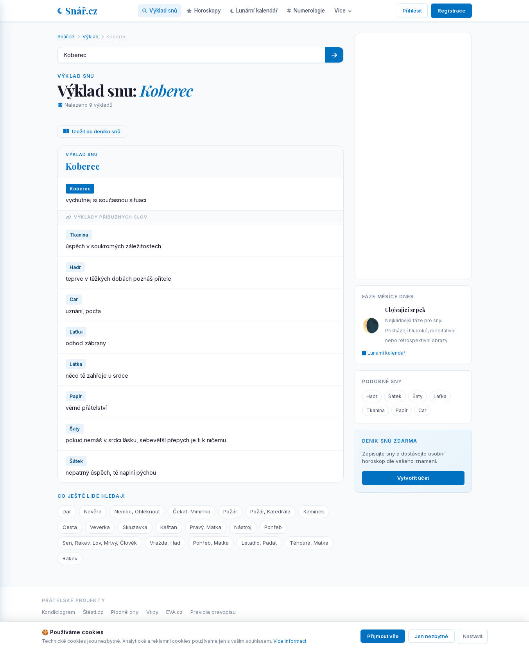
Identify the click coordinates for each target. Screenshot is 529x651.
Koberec (83, 166)
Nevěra (93, 511)
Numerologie (306, 10)
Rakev (70, 558)
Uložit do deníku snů (91, 131)
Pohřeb (273, 527)
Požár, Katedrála (270, 511)
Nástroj (242, 527)
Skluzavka (135, 527)
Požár (230, 511)
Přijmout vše (382, 636)
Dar (67, 511)
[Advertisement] (413, 154)
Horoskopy (203, 10)
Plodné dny (124, 612)
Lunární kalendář (254, 10)
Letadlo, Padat (259, 543)
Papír (401, 410)
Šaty (417, 396)
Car (422, 410)
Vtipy (152, 612)
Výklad (90, 36)
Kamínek (313, 511)
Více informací (289, 641)
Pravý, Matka (205, 527)
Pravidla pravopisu (213, 612)
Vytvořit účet (413, 478)
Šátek (395, 396)
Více (342, 10)
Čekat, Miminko (191, 511)
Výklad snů (159, 10)
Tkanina (375, 410)
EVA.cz (174, 612)
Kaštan (168, 527)
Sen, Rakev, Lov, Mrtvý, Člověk (100, 543)
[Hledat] (334, 55)
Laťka (440, 396)
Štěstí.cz (93, 612)
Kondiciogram (58, 612)
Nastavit (472, 636)
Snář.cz (77, 10)
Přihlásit (412, 10)
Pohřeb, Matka (211, 543)
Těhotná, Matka (309, 543)
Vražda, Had (165, 543)
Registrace (451, 10)
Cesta (70, 527)
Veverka (100, 527)
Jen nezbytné (431, 636)
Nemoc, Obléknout (137, 511)
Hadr (371, 396)
